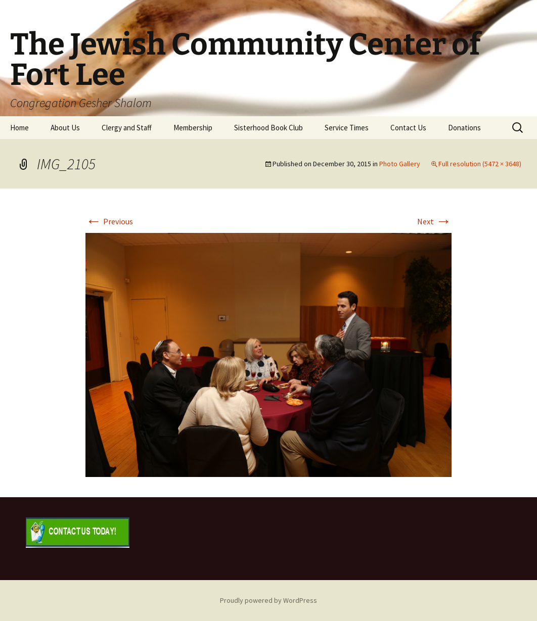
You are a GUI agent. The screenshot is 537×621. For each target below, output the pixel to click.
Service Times (347, 127)
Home (19, 127)
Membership (192, 127)
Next (434, 221)
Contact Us (408, 127)
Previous (109, 221)
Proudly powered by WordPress (268, 600)
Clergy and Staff (127, 127)
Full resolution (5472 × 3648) (479, 163)
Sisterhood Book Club (268, 127)
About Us (65, 127)
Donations (464, 127)
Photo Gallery (399, 163)
